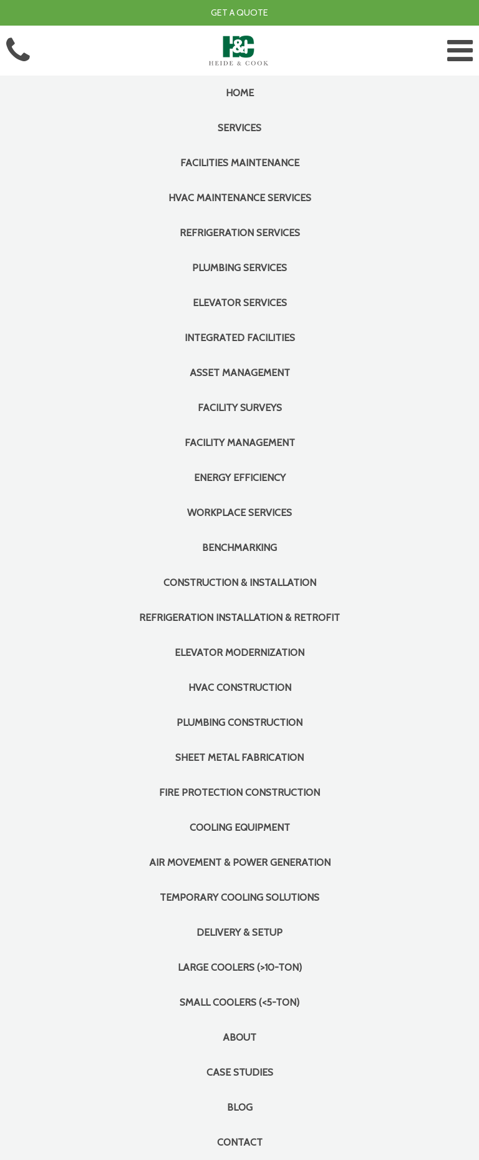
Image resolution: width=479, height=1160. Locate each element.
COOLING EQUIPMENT (240, 827)
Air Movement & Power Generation (240, 862)
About (239, 1037)
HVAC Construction (239, 687)
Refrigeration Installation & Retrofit (239, 617)
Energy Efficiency (240, 477)
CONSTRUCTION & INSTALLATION (239, 582)
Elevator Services (240, 303)
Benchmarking (239, 547)
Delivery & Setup (239, 932)
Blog (240, 1107)
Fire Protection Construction (239, 792)
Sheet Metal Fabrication (239, 757)
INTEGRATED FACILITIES (240, 338)
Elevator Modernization (239, 652)
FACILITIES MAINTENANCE (239, 163)
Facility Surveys (240, 408)
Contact (240, 1142)
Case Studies (239, 1072)
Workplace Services (239, 512)
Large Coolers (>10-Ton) (240, 967)
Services (239, 128)
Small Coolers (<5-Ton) (239, 1002)
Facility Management (240, 443)
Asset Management (240, 373)
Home (240, 93)
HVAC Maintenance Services (239, 198)
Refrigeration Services (240, 233)
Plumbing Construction (239, 722)
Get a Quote (239, 12)
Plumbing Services (239, 268)
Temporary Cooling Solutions (239, 897)
